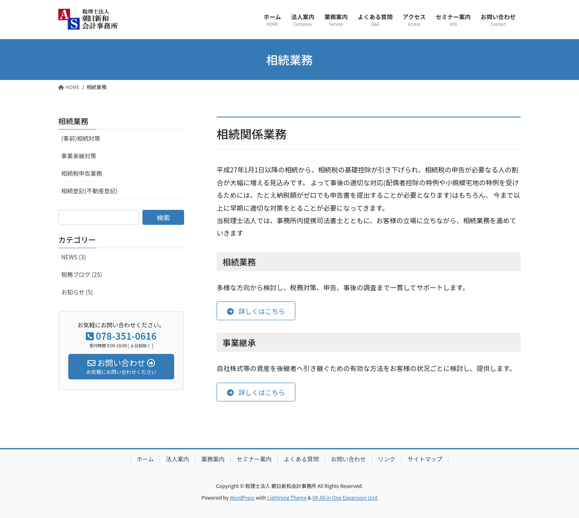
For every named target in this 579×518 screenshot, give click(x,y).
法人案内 (177, 459)
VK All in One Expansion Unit (345, 497)
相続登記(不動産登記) (89, 191)
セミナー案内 (254, 459)
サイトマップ (424, 459)
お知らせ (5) (77, 292)
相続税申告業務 (81, 173)
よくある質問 (301, 459)
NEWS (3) (73, 257)
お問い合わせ (348, 459)
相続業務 (73, 120)
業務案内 (213, 459)
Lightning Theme (287, 497)
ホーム (145, 459)
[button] (256, 310)
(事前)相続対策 (80, 138)
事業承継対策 (78, 156)
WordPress (242, 497)
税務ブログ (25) (81, 274)
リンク (386, 459)
